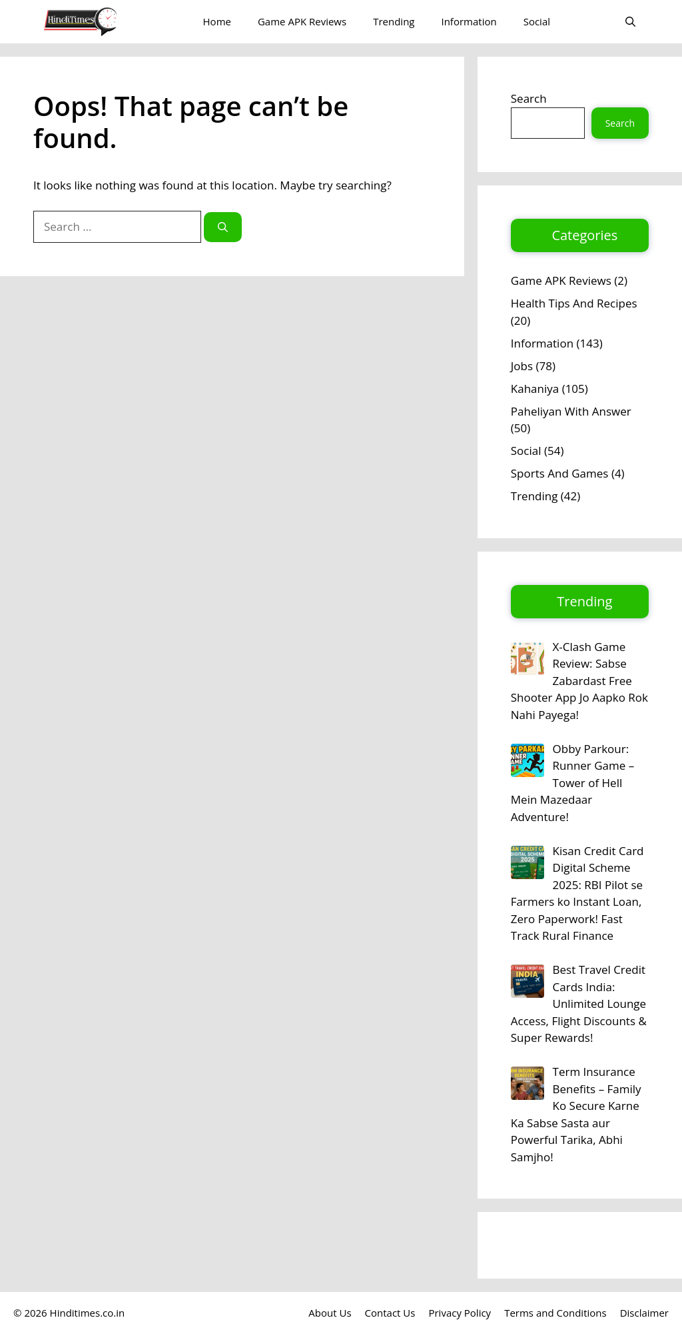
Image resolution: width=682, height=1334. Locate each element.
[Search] (223, 227)
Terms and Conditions (555, 1312)
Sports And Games (560, 473)
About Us (329, 1312)
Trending (393, 21)
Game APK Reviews (302, 21)
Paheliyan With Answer (571, 411)
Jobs (522, 366)
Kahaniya (535, 388)
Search (529, 98)
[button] (630, 21)
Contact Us (390, 1312)
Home (217, 21)
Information (468, 21)
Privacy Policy (459, 1312)
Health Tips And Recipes (574, 303)
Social (536, 21)
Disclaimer (644, 1312)
